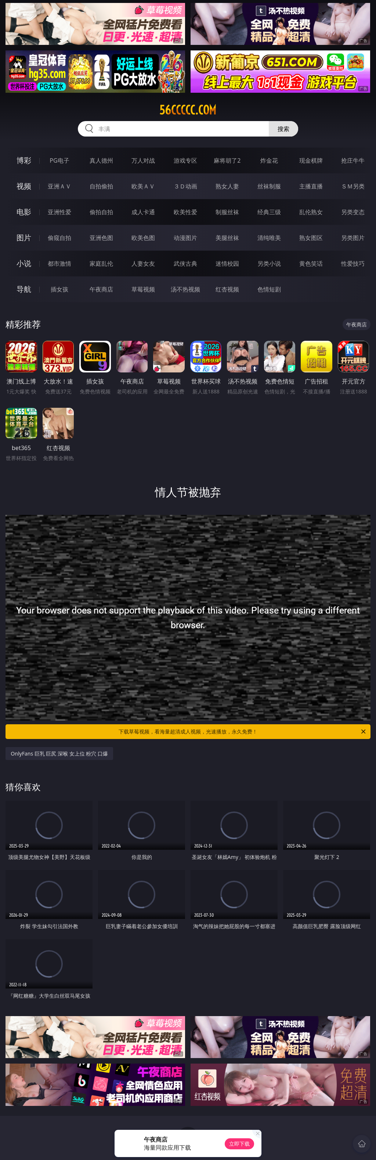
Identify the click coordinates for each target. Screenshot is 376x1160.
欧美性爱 (185, 212)
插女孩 (59, 289)
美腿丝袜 (227, 238)
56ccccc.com (187, 110)
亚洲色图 (101, 238)
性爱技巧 (353, 263)
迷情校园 (227, 263)
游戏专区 (185, 160)
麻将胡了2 (227, 160)
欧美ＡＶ (143, 186)
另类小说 (269, 263)
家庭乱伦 (101, 263)
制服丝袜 (227, 212)
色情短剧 (269, 289)
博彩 (24, 160)
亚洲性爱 (59, 212)
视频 (24, 186)
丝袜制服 (269, 186)
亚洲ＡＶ (59, 186)
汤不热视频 (185, 289)
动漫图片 (185, 238)
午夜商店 (101, 289)
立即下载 (239, 1143)
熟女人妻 (227, 186)
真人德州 (101, 160)
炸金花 (269, 160)
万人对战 (143, 160)
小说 (24, 263)
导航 (24, 289)
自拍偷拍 (101, 186)
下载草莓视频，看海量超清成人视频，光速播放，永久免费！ (243, 731)
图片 (24, 238)
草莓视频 (143, 289)
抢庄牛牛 (353, 160)
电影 (24, 212)
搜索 (283, 129)
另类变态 (353, 212)
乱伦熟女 (311, 212)
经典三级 (269, 212)
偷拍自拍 (101, 212)
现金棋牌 (311, 160)
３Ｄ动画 (185, 186)
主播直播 (311, 186)
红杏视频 (227, 289)
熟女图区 (311, 238)
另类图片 (353, 238)
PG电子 (59, 160)
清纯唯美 (269, 238)
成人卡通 (143, 212)
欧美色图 (143, 238)
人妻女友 (143, 263)
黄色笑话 (311, 263)
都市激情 (59, 263)
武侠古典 (185, 263)
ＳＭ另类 (353, 186)
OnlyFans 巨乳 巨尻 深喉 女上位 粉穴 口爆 (59, 753)
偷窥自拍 (59, 238)
